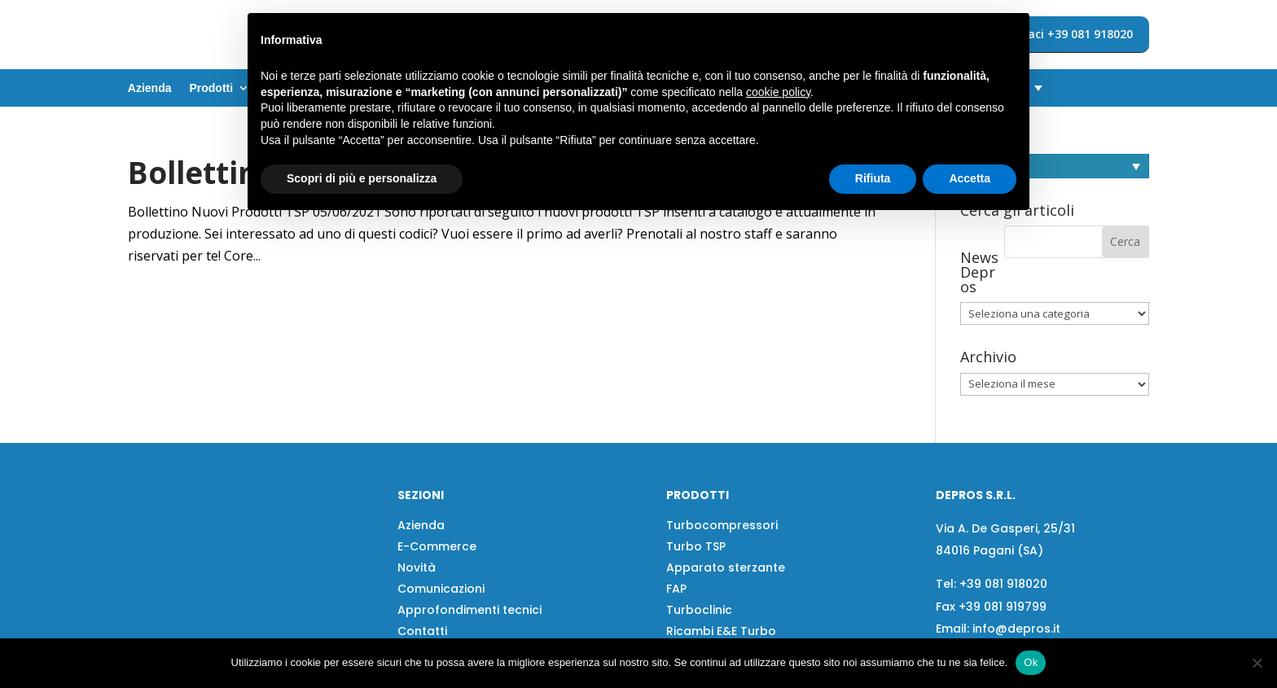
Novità (416, 567)
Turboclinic (699, 610)
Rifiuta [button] (873, 178)
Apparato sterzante (725, 567)
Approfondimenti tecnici (469, 610)
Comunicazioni (441, 589)
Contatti (422, 631)
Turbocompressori (722, 525)
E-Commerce (436, 546)
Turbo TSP (696, 546)
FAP (676, 589)
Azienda (150, 88)
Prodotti (211, 88)
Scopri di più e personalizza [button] (362, 178)
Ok (1031, 662)
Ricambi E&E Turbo (721, 631)
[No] (1256, 663)
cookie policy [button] (778, 92)
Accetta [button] (969, 178)
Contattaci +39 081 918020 (1057, 34)
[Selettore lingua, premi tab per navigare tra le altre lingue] (1054, 166)
